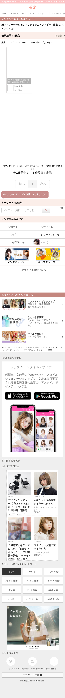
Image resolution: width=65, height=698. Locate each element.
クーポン (11, 599)
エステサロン (53, 590)
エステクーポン (53, 599)
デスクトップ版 (32, 675)
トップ (11, 572)
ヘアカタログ (53, 572)
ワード (47, 42)
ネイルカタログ (53, 581)
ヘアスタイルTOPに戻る (32, 270)
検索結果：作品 (33, 35)
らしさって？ (14, 669)
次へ (43, 184)
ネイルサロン (32, 590)
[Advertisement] (32, 130)
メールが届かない (38, 669)
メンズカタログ (11, 581)
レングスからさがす (12, 219)
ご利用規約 (24, 669)
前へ (22, 184)
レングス (12, 42)
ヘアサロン (11, 590)
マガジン (32, 572)
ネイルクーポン (32, 599)
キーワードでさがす (12, 202)
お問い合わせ (51, 669)
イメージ (23, 42)
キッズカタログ (32, 581)
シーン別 (35, 42)
